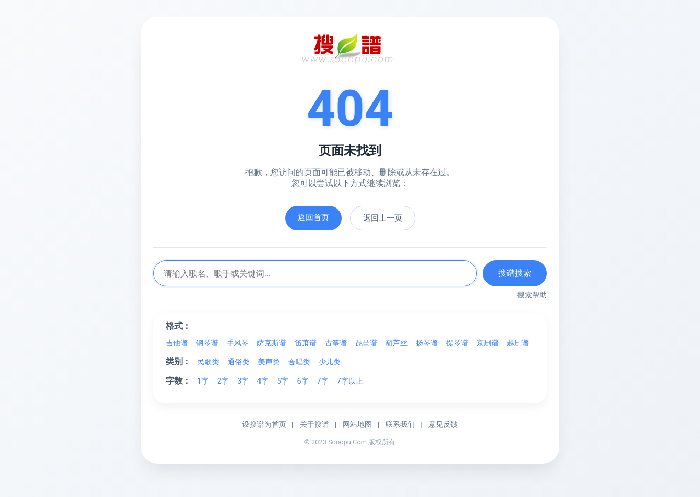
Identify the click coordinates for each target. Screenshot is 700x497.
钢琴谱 (207, 343)
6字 (302, 381)
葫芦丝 (397, 343)
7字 (323, 381)
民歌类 (208, 361)
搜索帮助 (532, 295)
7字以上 (350, 381)
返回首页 (313, 217)
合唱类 (299, 361)
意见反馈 (443, 424)
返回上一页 (382, 218)
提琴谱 (457, 343)
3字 (243, 381)
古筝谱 (336, 343)
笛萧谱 (306, 343)
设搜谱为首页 (264, 424)
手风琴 (238, 343)
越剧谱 (518, 343)
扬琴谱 (427, 343)
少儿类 (330, 361)
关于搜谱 (314, 424)
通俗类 (239, 361)
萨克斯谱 (271, 343)
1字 (203, 381)
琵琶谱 (366, 343)
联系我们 (400, 424)
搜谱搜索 (515, 273)
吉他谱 (177, 343)
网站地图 (357, 424)
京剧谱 (488, 343)
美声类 (269, 361)
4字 (262, 381)
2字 (223, 381)
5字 (282, 381)
